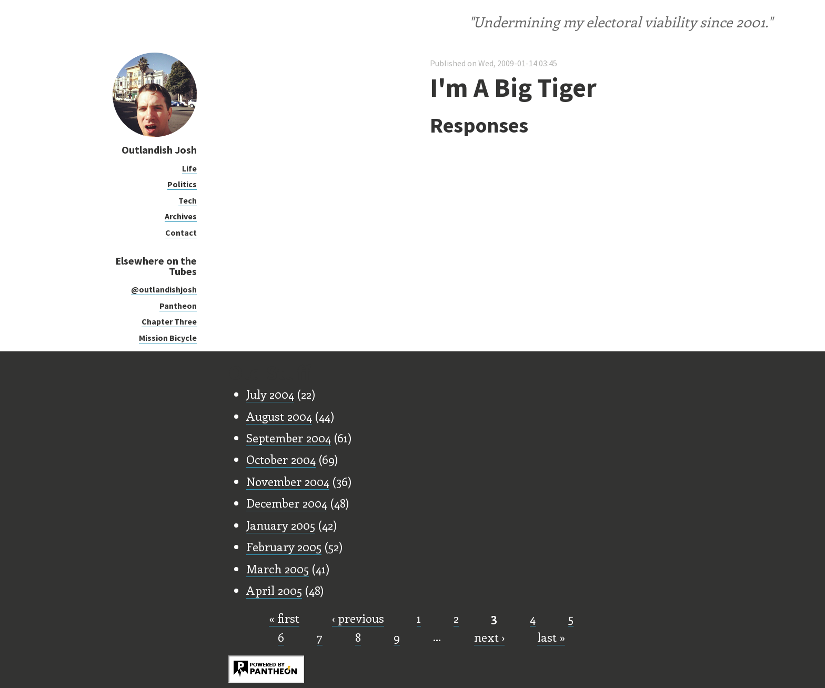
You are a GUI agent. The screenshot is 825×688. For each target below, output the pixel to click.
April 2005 (274, 590)
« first (284, 618)
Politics (182, 184)
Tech (187, 200)
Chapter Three (169, 321)
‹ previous (358, 618)
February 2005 (283, 546)
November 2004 (287, 481)
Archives (181, 216)
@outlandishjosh (164, 289)
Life (189, 168)
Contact (181, 232)
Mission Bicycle (168, 337)
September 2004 (288, 438)
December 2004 (286, 503)
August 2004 (279, 416)
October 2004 (281, 459)
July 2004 (270, 394)
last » (551, 637)
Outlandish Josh (159, 149)
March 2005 (277, 568)
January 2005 (280, 525)
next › (489, 637)
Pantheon (178, 305)
